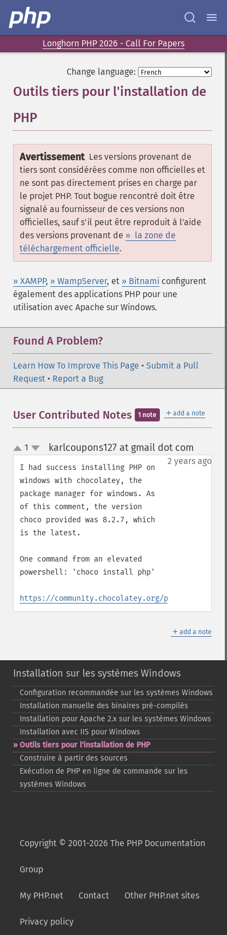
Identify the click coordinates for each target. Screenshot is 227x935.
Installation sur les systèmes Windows (97, 673)
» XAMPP (29, 281)
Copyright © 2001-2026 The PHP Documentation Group (112, 856)
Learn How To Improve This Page (76, 365)
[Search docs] (190, 17)
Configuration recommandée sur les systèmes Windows (116, 692)
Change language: (101, 72)
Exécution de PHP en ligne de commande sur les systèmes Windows (104, 778)
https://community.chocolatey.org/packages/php (118, 598)
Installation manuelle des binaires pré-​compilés (104, 705)
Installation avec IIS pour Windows (80, 732)
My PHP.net (41, 895)
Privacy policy (47, 921)
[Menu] (212, 17)
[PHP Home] (30, 17)
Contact (94, 895)
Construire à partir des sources (74, 758)
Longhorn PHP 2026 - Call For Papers (113, 43)
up (19, 449)
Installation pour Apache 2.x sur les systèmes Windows (115, 718)
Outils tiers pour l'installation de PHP (85, 745)
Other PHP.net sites (161, 895)
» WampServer (78, 281)
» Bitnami (140, 281)
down (35, 448)
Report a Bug (77, 378)
